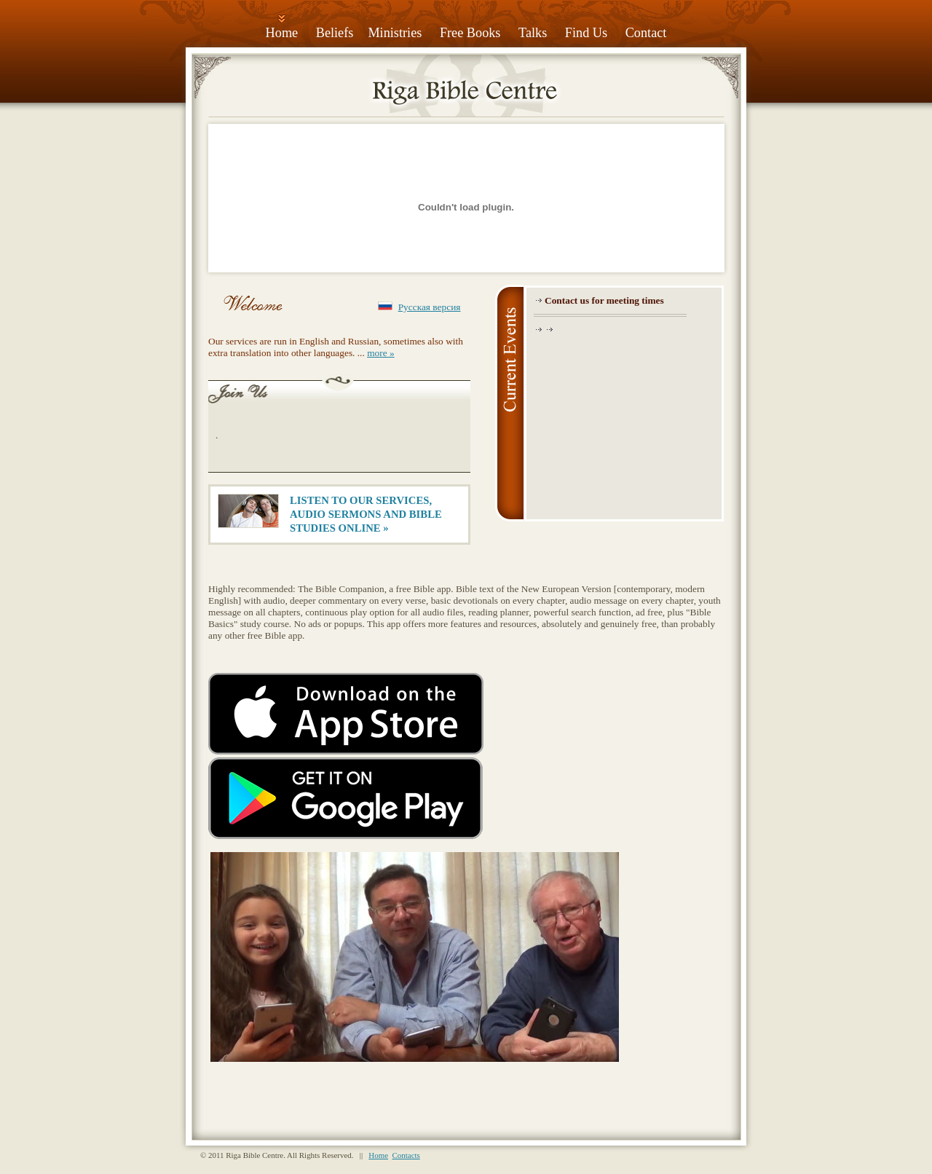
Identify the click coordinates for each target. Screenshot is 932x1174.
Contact (646, 32)
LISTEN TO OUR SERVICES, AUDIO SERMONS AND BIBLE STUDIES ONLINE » (366, 514)
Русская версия (429, 307)
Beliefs (335, 32)
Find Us (586, 32)
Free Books (470, 32)
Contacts (406, 1155)
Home (282, 32)
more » (380, 352)
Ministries (395, 32)
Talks (532, 32)
